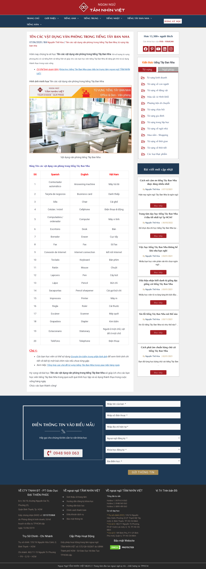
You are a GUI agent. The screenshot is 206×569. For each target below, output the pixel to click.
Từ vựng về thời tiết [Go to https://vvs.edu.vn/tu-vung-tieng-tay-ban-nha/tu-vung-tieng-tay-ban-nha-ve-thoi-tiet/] (157, 141)
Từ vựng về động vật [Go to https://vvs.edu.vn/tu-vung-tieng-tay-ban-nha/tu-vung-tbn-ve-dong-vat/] (157, 84)
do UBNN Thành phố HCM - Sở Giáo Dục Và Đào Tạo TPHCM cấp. (82, 544)
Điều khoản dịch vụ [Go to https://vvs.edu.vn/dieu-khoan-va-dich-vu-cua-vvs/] (75, 508)
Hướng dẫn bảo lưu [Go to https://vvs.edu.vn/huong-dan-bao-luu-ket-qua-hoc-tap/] (75, 499)
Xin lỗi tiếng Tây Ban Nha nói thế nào (158, 307)
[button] (54, 18)
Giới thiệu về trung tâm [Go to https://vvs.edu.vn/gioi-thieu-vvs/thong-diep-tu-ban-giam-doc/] (77, 491)
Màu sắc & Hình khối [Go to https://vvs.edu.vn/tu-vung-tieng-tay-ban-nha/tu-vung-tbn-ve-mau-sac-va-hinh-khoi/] (158, 90)
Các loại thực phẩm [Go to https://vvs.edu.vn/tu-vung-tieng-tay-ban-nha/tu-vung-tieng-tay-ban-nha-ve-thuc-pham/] (157, 147)
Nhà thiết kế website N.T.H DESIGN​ (110, 565)
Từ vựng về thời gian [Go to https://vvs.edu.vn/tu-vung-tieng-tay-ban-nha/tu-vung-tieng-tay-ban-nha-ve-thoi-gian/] (157, 135)
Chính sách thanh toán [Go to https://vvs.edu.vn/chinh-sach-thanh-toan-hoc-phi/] (76, 504)
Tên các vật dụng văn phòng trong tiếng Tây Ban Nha (94, 36)
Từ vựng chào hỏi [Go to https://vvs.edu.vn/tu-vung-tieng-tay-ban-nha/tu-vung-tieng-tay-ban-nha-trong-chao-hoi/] (156, 103)
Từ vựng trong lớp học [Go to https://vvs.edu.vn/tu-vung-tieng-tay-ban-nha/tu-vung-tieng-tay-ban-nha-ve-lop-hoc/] (158, 116)
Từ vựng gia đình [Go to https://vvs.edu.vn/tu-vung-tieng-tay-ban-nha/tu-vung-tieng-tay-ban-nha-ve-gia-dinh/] (155, 109)
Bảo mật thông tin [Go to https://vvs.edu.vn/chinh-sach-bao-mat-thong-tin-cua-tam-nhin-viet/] (75, 512)
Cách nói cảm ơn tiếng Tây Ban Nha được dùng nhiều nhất (158, 175)
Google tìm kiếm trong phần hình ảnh (90, 350)
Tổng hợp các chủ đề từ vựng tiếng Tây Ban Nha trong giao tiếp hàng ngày (85, 358)
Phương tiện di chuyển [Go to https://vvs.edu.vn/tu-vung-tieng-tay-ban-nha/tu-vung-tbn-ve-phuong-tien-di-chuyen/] (158, 96)
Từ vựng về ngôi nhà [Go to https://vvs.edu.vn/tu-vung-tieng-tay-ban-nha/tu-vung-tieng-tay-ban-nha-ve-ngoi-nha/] (157, 122)
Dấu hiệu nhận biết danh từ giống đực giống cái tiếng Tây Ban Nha (158, 275)
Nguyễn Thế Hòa (152, 183)
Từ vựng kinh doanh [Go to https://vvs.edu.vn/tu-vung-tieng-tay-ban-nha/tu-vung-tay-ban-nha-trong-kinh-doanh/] (157, 71)
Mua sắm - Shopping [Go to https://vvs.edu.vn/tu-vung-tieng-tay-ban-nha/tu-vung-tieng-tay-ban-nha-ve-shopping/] (157, 128)
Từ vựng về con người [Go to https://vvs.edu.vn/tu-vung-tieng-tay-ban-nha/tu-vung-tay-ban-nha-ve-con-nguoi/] (158, 77)
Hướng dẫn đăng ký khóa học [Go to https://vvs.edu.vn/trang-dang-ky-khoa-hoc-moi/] (80, 495)
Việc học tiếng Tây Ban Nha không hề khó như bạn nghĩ (158, 242)
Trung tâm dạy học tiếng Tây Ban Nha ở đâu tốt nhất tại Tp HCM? (158, 209)
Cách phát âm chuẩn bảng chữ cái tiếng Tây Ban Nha (158, 342)
